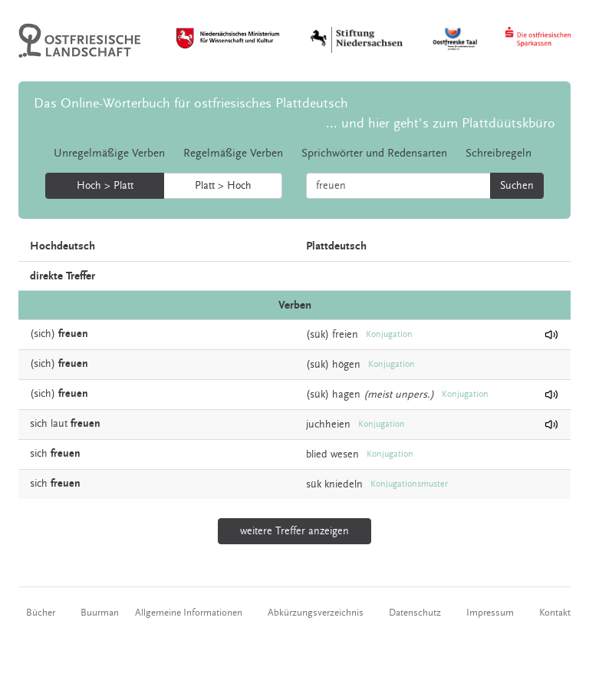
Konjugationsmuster (409, 484)
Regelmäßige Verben (233, 153)
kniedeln (343, 484)
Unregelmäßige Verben (109, 153)
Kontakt (555, 612)
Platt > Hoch (223, 186)
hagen (346, 394)
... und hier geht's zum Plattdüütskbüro (440, 123)
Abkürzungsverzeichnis (316, 612)
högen (346, 364)
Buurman (100, 612)
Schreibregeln (498, 153)
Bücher (40, 612)
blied (316, 454)
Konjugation (389, 334)
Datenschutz (415, 612)
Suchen (517, 186)
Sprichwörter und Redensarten (374, 153)
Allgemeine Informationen (188, 612)
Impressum (490, 612)
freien (345, 335)
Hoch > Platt (105, 186)
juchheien (328, 424)
